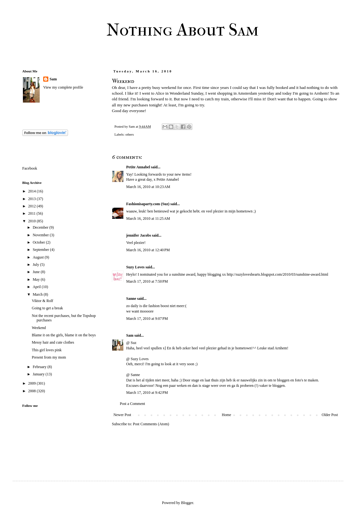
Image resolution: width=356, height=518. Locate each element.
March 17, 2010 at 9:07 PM (147, 318)
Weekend (39, 328)
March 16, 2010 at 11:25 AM (148, 218)
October (39, 242)
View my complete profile (63, 87)
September (41, 249)
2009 (32, 383)
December (41, 227)
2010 (32, 221)
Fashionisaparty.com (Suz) (147, 204)
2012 (32, 206)
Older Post (330, 415)
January (39, 374)
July (36, 264)
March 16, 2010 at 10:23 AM (148, 187)
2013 (32, 199)
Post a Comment (132, 403)
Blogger (187, 503)
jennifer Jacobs (138, 235)
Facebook (29, 168)
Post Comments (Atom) (151, 424)
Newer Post (122, 415)
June (37, 272)
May (37, 279)
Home (226, 415)
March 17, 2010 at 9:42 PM (147, 392)
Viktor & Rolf (42, 301)
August (39, 257)
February (40, 367)
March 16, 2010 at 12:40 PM (148, 250)
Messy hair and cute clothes (53, 342)
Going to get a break (47, 308)
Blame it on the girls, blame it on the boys (64, 335)
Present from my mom (49, 357)
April (37, 287)
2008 (32, 391)
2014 (32, 191)
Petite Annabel (138, 167)
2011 (32, 213)
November (41, 235)
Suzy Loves (135, 267)
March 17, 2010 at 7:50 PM (147, 281)
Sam (130, 335)
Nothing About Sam (182, 30)
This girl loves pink (47, 350)
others (129, 134)
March (38, 294)
